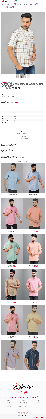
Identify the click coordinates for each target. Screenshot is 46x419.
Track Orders (37, 402)
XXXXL (15, 96)
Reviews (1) (23, 136)
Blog (8, 405)
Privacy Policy (23, 403)
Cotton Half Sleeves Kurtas (20, 81)
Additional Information (23, 133)
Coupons (37, 405)
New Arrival (5, 7)
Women (4, 4)
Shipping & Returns (23, 138)
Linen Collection (34, 4)
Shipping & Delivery (23, 405)
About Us (8, 402)
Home (2, 81)
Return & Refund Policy (23, 406)
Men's (6, 81)
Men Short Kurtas (11, 81)
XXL (10, 96)
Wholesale (9, 406)
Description (23, 131)
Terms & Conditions (23, 402)
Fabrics (26, 4)
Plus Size (14, 4)
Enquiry (17, 102)
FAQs (37, 406)
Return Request (9, 407)
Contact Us (9, 403)
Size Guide (3, 98)
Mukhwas (12, 7)
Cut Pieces (20, 4)
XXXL (13, 96)
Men (8, 4)
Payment (37, 403)
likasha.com (24, 415)
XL (8, 96)
